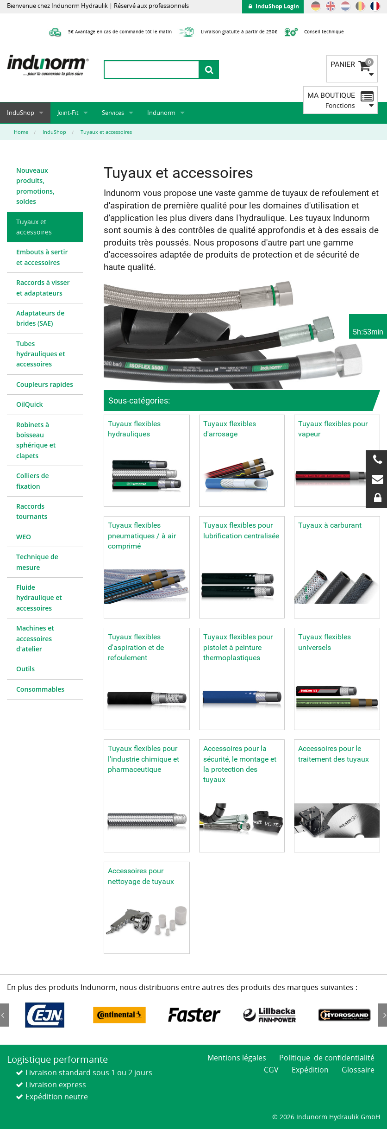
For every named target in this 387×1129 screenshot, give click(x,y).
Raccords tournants (31, 511)
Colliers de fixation (32, 480)
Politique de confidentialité (327, 1058)
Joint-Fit (68, 112)
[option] (44, 1015)
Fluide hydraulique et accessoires (39, 597)
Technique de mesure (37, 561)
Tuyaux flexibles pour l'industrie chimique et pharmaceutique (143, 759)
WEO (23, 536)
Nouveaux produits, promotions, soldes (35, 186)
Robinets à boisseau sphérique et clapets (36, 440)
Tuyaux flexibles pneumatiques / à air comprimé (142, 535)
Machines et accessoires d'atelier (35, 638)
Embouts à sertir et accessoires (42, 256)
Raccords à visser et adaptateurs (43, 287)
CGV (271, 1070)
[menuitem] (45, 186)
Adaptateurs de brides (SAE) (40, 318)
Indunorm (161, 112)
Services (113, 112)
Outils (25, 668)
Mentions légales (236, 1058)
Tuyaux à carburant (330, 525)
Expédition (310, 1070)
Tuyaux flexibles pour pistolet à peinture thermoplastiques (238, 647)
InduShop (20, 112)
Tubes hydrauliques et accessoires (40, 354)
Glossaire (358, 1070)
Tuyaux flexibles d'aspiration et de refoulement (136, 647)
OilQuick (29, 404)
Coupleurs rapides (44, 384)
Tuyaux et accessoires (34, 226)
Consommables (40, 689)
